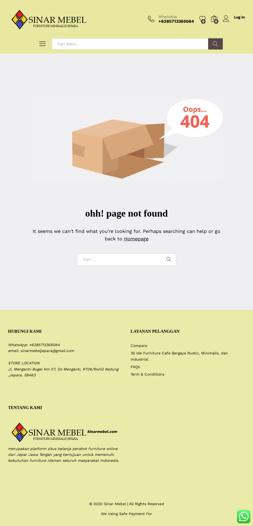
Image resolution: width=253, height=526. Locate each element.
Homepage (136, 238)
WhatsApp (167, 16)
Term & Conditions (147, 374)
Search (215, 44)
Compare (139, 345)
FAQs (135, 367)
